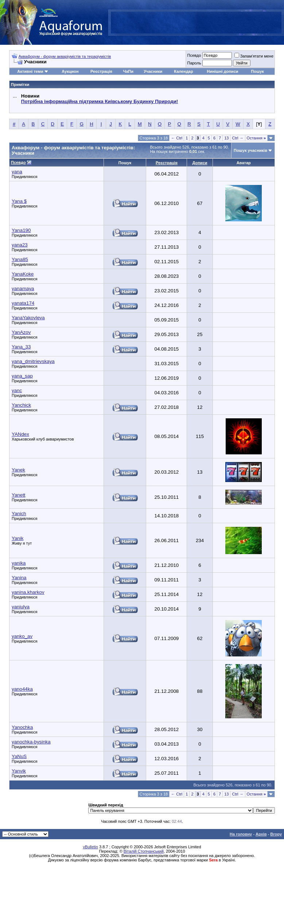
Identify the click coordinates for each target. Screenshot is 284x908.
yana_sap (22, 376)
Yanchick (21, 405)
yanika (19, 563)
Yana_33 (21, 347)
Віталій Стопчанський (144, 851)
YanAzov (21, 332)
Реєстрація (101, 71)
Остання (256, 138)
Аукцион (70, 71)
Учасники (153, 71)
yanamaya (23, 288)
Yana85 (20, 259)
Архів (261, 834)
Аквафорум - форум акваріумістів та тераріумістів (65, 56)
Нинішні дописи (222, 71)
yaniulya (21, 606)
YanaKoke (23, 274)
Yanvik (19, 771)
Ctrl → (237, 138)
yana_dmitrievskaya (33, 361)
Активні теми (30, 71)
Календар (183, 71)
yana (17, 171)
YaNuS (19, 756)
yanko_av (22, 636)
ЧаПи (128, 71)
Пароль (194, 63)
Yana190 (21, 230)
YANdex (20, 434)
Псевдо (194, 55)
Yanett (19, 495)
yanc (17, 390)
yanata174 (23, 303)
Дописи (199, 163)
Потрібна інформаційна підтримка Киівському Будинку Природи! (99, 101)
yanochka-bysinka (31, 742)
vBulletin (90, 847)
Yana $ (19, 201)
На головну (241, 834)
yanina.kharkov (28, 592)
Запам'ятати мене (253, 56)
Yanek (18, 470)
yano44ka (22, 689)
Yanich (19, 513)
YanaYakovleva (28, 317)
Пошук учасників (250, 150)
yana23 (20, 245)
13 (226, 138)
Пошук (257, 71)
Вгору (276, 834)
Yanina (19, 577)
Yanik (17, 538)
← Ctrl (176, 138)
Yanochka (22, 727)
